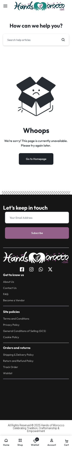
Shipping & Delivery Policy (18, 354)
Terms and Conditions (16, 318)
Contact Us (10, 288)
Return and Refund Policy (18, 361)
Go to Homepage (36, 159)
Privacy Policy (11, 325)
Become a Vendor (14, 300)
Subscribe (37, 233)
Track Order (10, 367)
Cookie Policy (11, 337)
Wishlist (7, 373)
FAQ (5, 294)
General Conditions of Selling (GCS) (24, 331)
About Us (8, 282)
